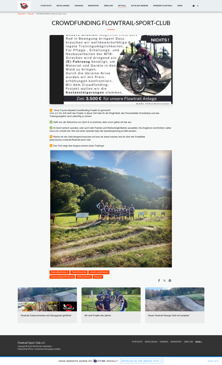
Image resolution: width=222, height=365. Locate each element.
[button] (189, 6)
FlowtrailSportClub (79, 272)
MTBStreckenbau (84, 276)
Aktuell (30, 13)
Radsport (98, 276)
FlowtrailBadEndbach (59, 272)
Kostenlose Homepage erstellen (48, 349)
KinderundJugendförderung (62, 276)
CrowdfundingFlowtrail (99, 272)
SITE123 (30, 349)
